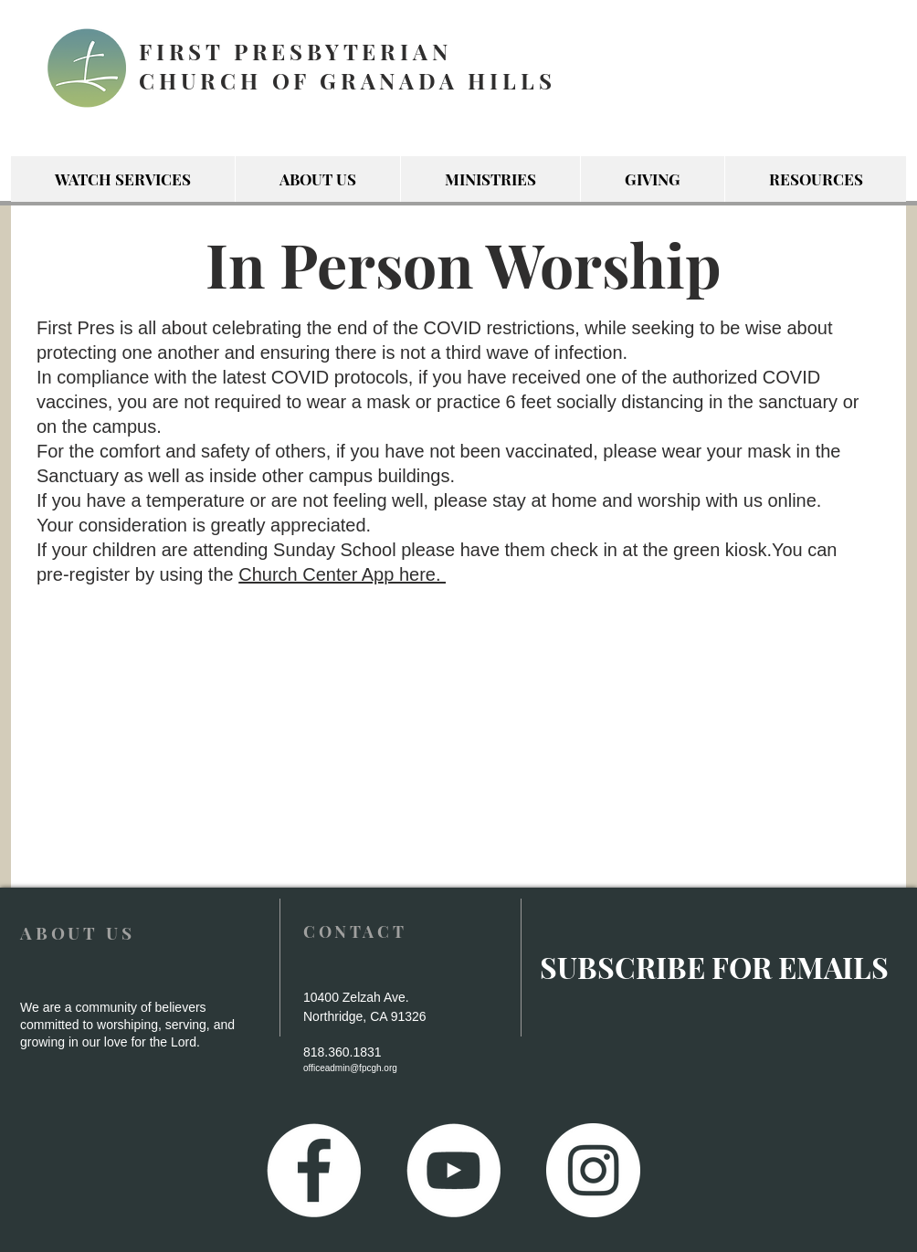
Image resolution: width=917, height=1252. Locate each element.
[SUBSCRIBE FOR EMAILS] (714, 967)
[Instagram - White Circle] (593, 1170)
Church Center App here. (342, 574)
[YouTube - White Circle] (453, 1170)
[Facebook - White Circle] (314, 1170)
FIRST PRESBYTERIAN (295, 51)
